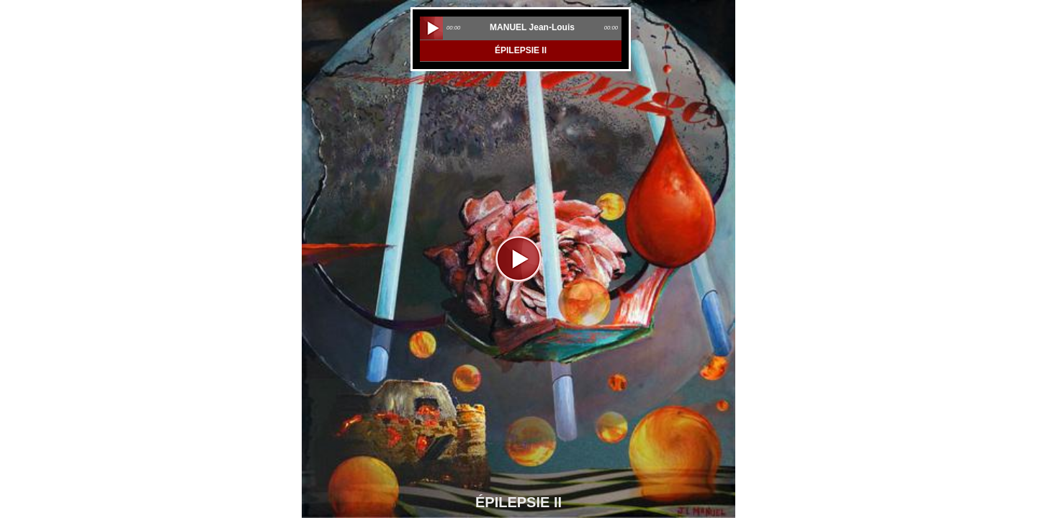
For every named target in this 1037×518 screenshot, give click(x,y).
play (431, 28)
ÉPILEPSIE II (521, 50)
